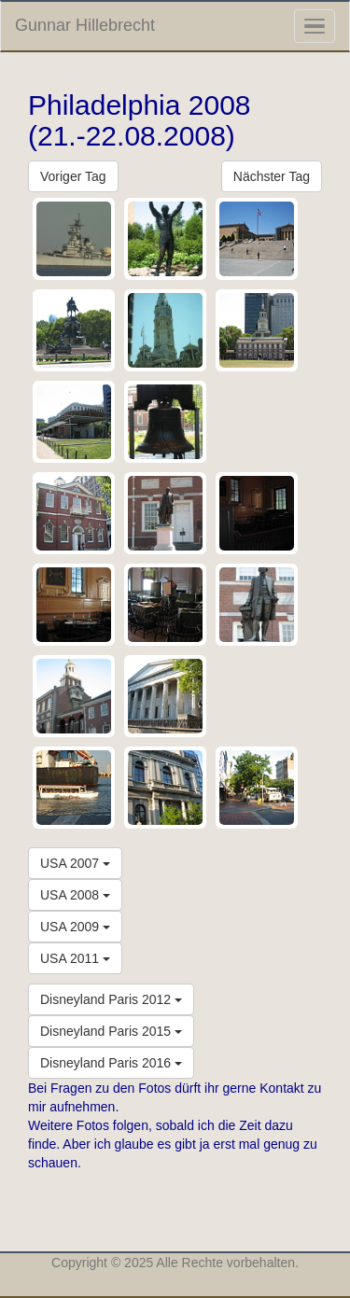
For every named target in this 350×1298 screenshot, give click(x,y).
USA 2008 (75, 894)
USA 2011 (75, 958)
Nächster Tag (271, 176)
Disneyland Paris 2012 (111, 999)
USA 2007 (75, 863)
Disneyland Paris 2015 (111, 1031)
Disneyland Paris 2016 (111, 1062)
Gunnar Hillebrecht (85, 25)
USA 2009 (75, 926)
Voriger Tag (73, 176)
